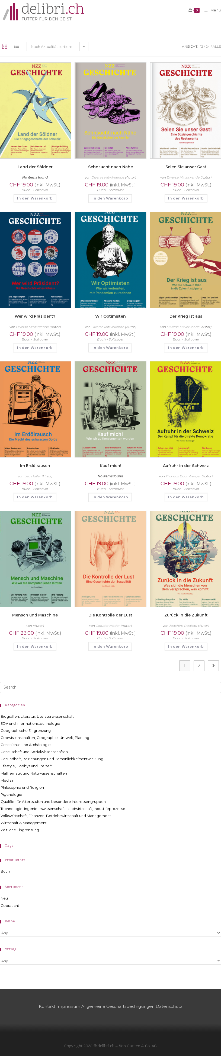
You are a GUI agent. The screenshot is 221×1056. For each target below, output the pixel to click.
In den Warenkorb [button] (35, 198)
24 (208, 46)
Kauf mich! (110, 465)
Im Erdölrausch (35, 465)
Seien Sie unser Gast (185, 166)
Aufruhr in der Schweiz (186, 465)
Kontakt (47, 1006)
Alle (217, 46)
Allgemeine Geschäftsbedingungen (118, 1006)
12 (201, 46)
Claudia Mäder (108, 626)
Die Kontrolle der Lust (110, 615)
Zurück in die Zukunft (186, 615)
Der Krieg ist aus (185, 316)
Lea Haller (32, 476)
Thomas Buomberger (183, 476)
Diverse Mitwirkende (107, 177)
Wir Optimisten (110, 316)
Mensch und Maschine (35, 615)
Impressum (68, 1006)
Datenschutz (169, 1006)
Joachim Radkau (183, 626)
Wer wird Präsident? (35, 316)
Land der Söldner (35, 166)
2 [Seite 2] (199, 666)
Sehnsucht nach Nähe (110, 166)
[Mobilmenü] (210, 10)
